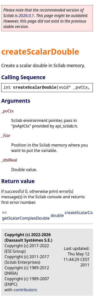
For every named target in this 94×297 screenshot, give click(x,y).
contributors (25, 289)
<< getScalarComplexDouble (26, 215)
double (57, 215)
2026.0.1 (26, 15)
